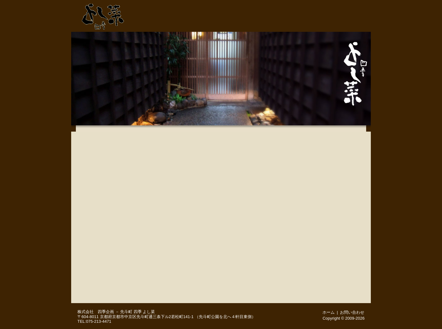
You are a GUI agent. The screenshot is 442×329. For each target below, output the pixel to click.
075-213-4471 (271, 4)
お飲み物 (110, 247)
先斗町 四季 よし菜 (137, 311)
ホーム (352, 4)
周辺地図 (355, 24)
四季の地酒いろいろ (110, 231)
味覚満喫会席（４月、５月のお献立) (110, 153)
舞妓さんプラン (110, 278)
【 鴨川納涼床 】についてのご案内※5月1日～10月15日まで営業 (110, 138)
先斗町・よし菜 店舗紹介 (235, 24)
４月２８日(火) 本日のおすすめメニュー (110, 200)
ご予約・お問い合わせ (314, 4)
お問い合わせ (352, 312)
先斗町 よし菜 (103, 15)
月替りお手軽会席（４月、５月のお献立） (110, 169)
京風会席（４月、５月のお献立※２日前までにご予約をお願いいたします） (110, 184)
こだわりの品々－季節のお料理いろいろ (110, 216)
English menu (110, 294)
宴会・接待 (295, 24)
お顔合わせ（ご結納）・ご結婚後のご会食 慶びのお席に (110, 262)
